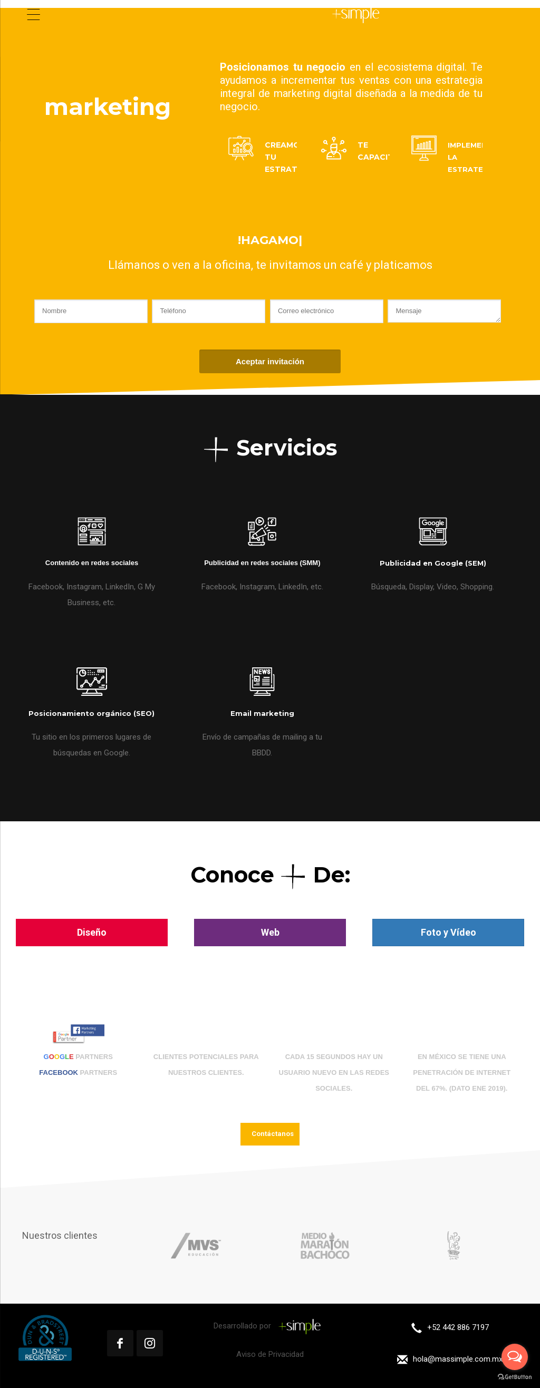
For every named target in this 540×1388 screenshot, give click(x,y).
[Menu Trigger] (33, 14)
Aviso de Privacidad (270, 1354)
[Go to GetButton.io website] (515, 1377)
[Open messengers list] (515, 1357)
